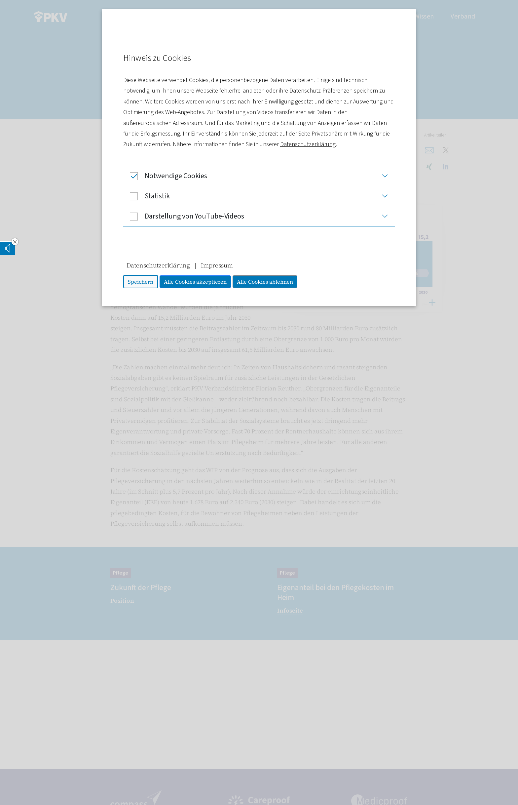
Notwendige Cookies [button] (165, 176)
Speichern (140, 281)
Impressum (217, 265)
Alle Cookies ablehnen (265, 281)
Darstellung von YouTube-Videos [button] (183, 216)
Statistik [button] (146, 196)
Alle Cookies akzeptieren (195, 281)
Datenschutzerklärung (308, 144)
